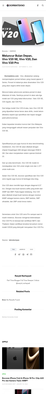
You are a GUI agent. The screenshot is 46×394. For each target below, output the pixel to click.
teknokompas (14, 240)
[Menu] (3, 5)
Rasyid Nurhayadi (23, 276)
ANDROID (13, 51)
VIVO (31, 249)
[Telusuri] (43, 5)
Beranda (5, 51)
